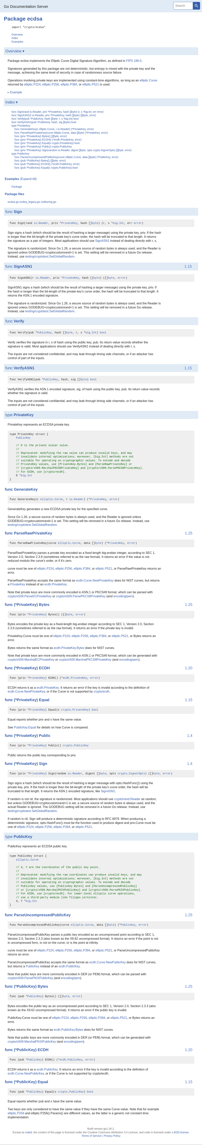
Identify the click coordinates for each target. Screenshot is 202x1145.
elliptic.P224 (32, 84)
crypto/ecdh (102, 691)
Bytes (44, 604)
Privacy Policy (112, 1135)
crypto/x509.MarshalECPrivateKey (31, 659)
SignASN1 (102, 240)
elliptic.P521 (90, 84)
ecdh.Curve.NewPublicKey (107, 962)
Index (15, 37)
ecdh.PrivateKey (55, 584)
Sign (18, 211)
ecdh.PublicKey (69, 966)
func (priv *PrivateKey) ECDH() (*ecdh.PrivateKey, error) (48, 139)
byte (95, 223)
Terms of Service (91, 1135)
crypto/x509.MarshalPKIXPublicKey (32, 1041)
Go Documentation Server (26, 6)
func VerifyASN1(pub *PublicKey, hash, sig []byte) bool (44, 121)
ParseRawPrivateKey (33, 533)
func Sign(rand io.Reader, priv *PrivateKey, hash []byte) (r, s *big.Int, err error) (58, 111)
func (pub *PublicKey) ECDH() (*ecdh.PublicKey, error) (47, 163)
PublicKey (44, 332)
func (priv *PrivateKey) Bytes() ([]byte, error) (41, 136)
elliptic (46, 499)
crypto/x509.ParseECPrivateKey (30, 596)
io (35, 223)
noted (28, 1132)
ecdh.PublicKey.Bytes (68, 1029)
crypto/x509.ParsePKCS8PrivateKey (81, 596)
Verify (19, 321)
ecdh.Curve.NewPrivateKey (95, 580)
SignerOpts (137, 773)
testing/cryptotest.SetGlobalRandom (49, 256)
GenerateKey (26, 489)
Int (121, 223)
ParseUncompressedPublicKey (42, 915)
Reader (43, 223)
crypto (66, 710)
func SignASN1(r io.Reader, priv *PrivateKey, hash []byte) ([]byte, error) (54, 115)
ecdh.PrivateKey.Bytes (69, 647)
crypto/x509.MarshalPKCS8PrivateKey (85, 659)
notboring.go (48, 201)
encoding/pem (123, 596)
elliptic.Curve (148, 80)
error (138, 223)
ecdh (66, 678)
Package (17, 186)
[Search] (183, 6)
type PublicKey (20, 153)
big (115, 223)
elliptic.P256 (50, 84)
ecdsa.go (13, 201)
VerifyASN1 (24, 368)
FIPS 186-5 (134, 60)
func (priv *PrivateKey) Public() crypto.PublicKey (43, 146)
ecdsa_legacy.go (30, 201)
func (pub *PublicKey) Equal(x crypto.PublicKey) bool (46, 167)
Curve (59, 499)
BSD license (181, 1132)
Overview (17, 34)
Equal (44, 700)
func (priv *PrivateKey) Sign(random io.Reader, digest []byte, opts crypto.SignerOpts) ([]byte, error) (73, 150)
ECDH (44, 668)
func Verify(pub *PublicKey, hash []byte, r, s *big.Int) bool (45, 118)
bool (103, 332)
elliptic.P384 (69, 84)
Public (44, 735)
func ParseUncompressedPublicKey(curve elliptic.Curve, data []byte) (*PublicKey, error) (66, 156)
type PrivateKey (21, 125)
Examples (17, 41)
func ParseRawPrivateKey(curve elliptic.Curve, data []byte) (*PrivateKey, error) (61, 132)
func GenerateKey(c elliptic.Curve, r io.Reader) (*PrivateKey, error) (54, 128)
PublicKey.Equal (25, 727)
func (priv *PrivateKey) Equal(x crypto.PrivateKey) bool (47, 142)
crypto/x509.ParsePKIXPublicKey (30, 977)
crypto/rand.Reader (127, 798)
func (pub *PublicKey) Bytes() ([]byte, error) (40, 160)
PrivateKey (69, 223)
